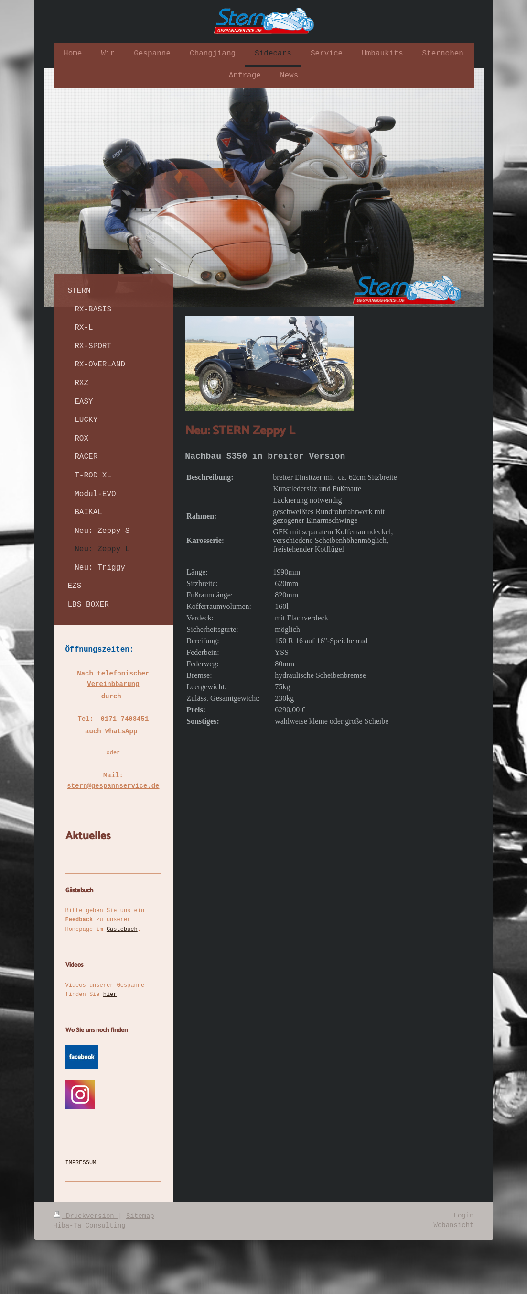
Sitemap (140, 1216)
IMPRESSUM (81, 1163)
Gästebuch (122, 929)
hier (110, 994)
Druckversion (86, 1216)
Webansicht (453, 1225)
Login (463, 1215)
